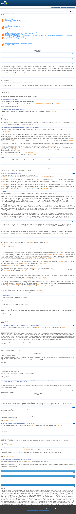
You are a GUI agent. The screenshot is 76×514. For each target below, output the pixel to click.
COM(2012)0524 (3, 248)
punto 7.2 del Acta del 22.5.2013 (8, 397)
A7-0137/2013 (52, 449)
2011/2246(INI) (31, 242)
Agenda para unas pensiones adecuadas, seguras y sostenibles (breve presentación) (17, 42)
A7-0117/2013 (48, 242)
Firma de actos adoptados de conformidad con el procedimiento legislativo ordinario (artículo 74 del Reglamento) (21, 22)
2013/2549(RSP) (46, 176)
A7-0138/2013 (5, 262)
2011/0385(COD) (13, 139)
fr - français (59, 7)
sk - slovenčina (71, 7)
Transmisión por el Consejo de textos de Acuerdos (12, 25)
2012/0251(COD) (13, 248)
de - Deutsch (55, 7)
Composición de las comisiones (9, 19)
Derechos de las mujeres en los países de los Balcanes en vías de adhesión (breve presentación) (19, 38)
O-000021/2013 (15, 368)
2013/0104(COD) (18, 284)
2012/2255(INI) (30, 258)
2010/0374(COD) (52, 146)
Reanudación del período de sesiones (10, 14)
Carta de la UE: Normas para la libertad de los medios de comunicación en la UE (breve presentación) (20, 39)
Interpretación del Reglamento (9, 18)
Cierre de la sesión (7, 45)
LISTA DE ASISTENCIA (6, 46)
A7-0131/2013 (65, 257)
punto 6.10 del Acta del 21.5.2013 (9, 363)
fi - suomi (73, 7)
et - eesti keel (56, 7)
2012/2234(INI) (26, 449)
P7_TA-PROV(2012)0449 (39, 103)
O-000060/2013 (3, 188)
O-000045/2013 (3, 181)
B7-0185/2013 (40, 290)
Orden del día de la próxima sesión (10, 44)
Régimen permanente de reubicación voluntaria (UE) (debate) (14, 34)
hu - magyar (65, 7)
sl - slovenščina (72, 7)
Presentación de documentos (9, 29)
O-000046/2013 (3, 184)
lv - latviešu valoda (63, 7)
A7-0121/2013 (13, 246)
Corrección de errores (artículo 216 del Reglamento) (12, 20)
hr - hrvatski (61, 7)
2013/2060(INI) (27, 280)
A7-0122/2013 (30, 248)
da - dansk (54, 7)
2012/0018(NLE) (6, 282)
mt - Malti (66, 7)
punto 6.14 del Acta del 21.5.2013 (9, 456)
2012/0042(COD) (33, 154)
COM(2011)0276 (49, 254)
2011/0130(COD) (59, 254)
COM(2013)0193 (8, 284)
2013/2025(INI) (36, 271)
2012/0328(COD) (7, 131)
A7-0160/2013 (45, 278)
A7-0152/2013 (24, 270)
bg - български (51, 7)
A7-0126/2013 (20, 255)
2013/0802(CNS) (61, 261)
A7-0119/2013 (3, 244)
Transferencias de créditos (9, 28)
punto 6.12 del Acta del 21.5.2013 (9, 420)
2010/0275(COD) (71, 140)
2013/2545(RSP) (61, 368)
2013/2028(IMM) (27, 278)
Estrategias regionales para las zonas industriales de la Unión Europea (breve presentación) (18, 43)
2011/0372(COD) (30, 152)
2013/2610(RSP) (44, 180)
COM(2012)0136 (35, 257)
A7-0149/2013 (52, 268)
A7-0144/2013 (38, 265)
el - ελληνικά (57, 7)
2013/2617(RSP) (14, 187)
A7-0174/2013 (15, 287)
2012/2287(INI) (30, 285)
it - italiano (62, 7)
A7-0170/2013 (37, 284)
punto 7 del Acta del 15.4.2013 (54, 111)
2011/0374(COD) (16, 148)
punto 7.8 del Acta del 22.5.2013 (8, 444)
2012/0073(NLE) (6, 270)
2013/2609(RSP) (44, 188)
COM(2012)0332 (8, 265)
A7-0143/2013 (44, 263)
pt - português (69, 7)
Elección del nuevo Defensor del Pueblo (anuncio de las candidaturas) (15, 21)
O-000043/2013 (3, 179)
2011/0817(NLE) (69, 383)
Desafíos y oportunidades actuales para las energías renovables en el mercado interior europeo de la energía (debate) (22, 32)
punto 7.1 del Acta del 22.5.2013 (18, 397)
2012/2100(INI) (28, 461)
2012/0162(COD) (18, 265)
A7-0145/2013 (49, 461)
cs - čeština (53, 7)
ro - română (70, 7)
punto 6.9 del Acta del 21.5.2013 (8, 469)
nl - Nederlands (67, 7)
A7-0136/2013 (49, 258)
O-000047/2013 (3, 186)
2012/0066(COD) (44, 257)
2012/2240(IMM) (33, 268)
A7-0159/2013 (45, 277)
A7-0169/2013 (24, 282)
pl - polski (68, 7)
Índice (2, 9)
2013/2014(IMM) (27, 277)
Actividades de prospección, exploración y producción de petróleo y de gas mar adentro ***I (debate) (20, 33)
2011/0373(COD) (17, 150)
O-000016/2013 (3, 176)
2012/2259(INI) (38, 327)
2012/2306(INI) (24, 263)
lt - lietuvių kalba (64, 7)
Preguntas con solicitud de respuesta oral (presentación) (13, 26)
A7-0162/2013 (46, 280)
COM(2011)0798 (46, 103)
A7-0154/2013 (54, 271)
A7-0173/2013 (50, 285)
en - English (58, 7)
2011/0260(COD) (6, 137)
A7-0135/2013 (63, 327)
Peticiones (6, 27)
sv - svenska (74, 7)
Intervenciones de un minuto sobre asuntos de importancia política (14, 37)
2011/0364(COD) (56, 103)
